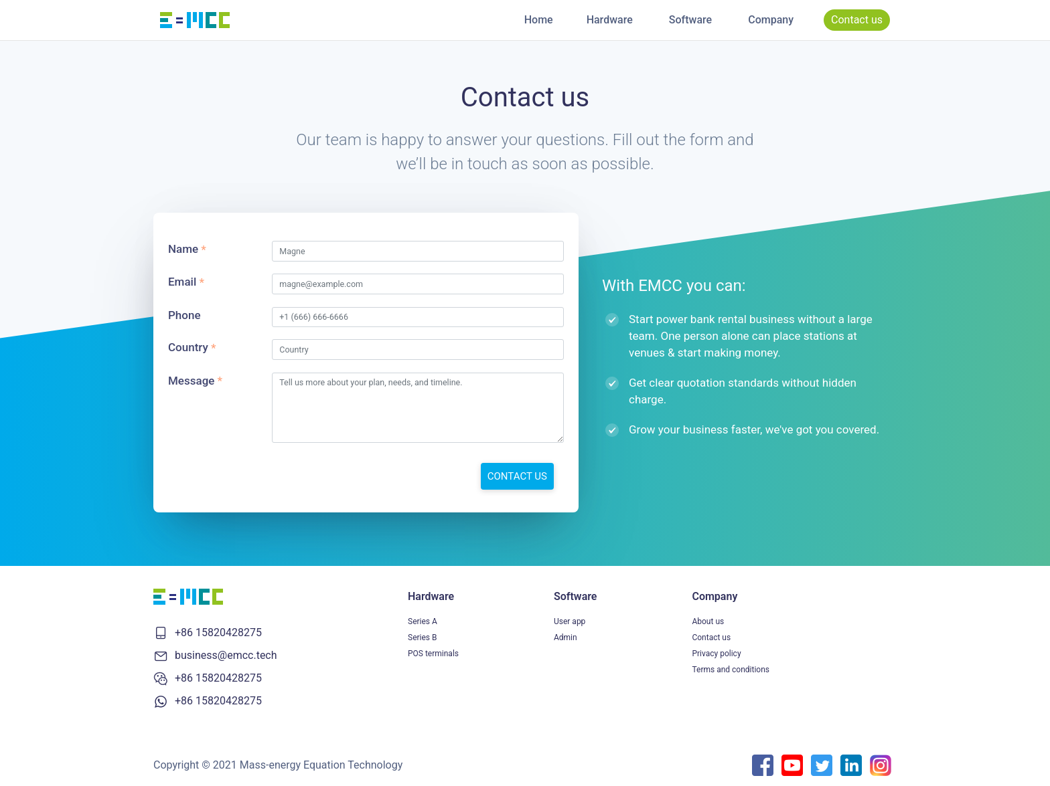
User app (569, 621)
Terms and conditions (730, 669)
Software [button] (690, 19)
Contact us (857, 19)
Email (182, 281)
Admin (565, 637)
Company (771, 19)
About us (708, 621)
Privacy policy (716, 653)
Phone (184, 315)
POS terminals (433, 653)
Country (188, 347)
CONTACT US (517, 476)
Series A (422, 621)
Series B (422, 637)
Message (191, 380)
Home (538, 19)
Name (183, 249)
